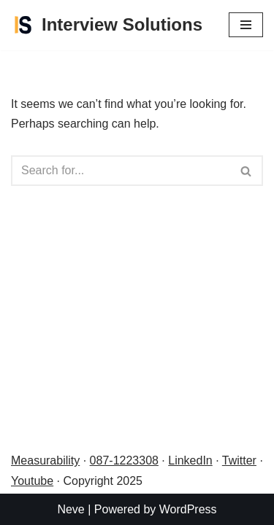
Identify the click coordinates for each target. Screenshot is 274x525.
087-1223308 (124, 460)
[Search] (120, 170)
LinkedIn (190, 460)
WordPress (188, 509)
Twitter (239, 460)
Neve (70, 509)
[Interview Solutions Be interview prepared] (106, 25)
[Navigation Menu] (246, 24)
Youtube (32, 481)
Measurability (45, 460)
